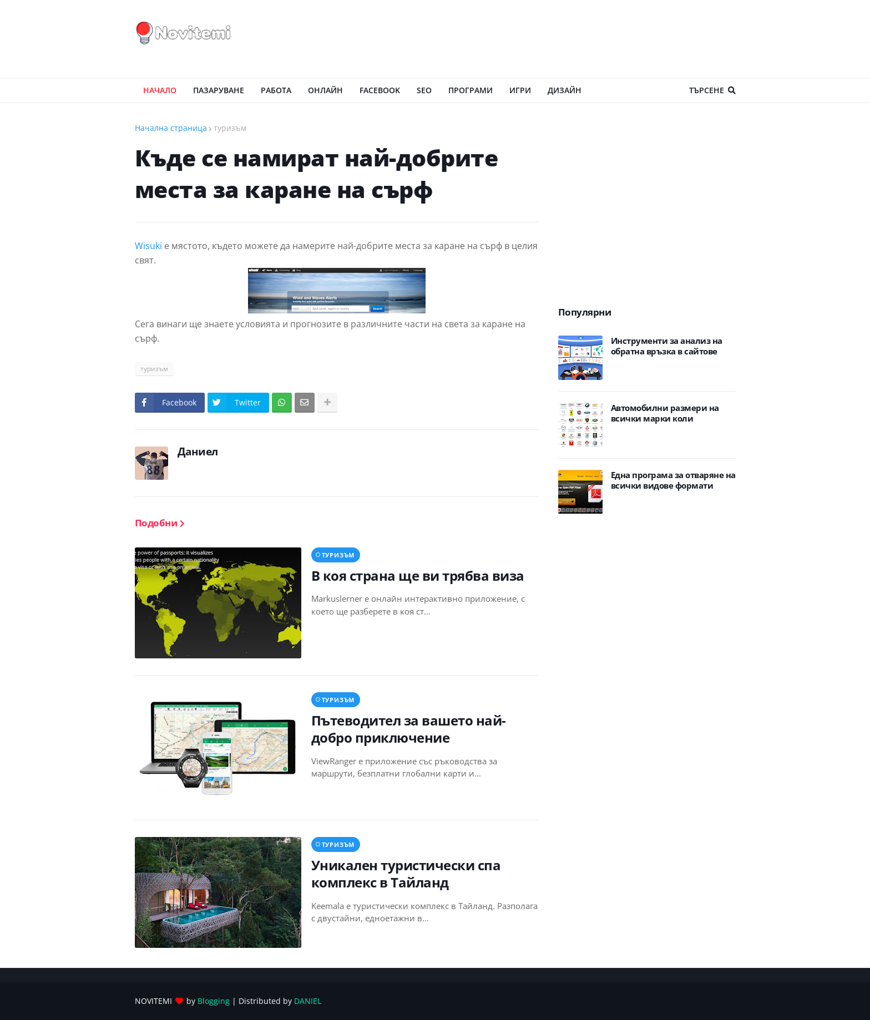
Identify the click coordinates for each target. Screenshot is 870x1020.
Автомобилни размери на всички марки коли (665, 413)
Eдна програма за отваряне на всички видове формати (673, 480)
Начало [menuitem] (159, 90)
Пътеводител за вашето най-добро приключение (408, 729)
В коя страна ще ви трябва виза (417, 575)
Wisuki (149, 246)
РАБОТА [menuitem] (276, 90)
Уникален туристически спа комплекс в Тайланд (406, 873)
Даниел (198, 451)
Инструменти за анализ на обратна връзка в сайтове (666, 346)
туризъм (230, 128)
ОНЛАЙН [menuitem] (325, 90)
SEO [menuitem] (424, 90)
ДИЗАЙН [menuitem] (564, 90)
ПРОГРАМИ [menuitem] (470, 90)
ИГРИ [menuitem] (520, 90)
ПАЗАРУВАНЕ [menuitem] (218, 90)
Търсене (706, 90)
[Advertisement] (534, 39)
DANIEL (307, 1001)
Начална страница (171, 128)
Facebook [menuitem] (380, 90)
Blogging (214, 1001)
